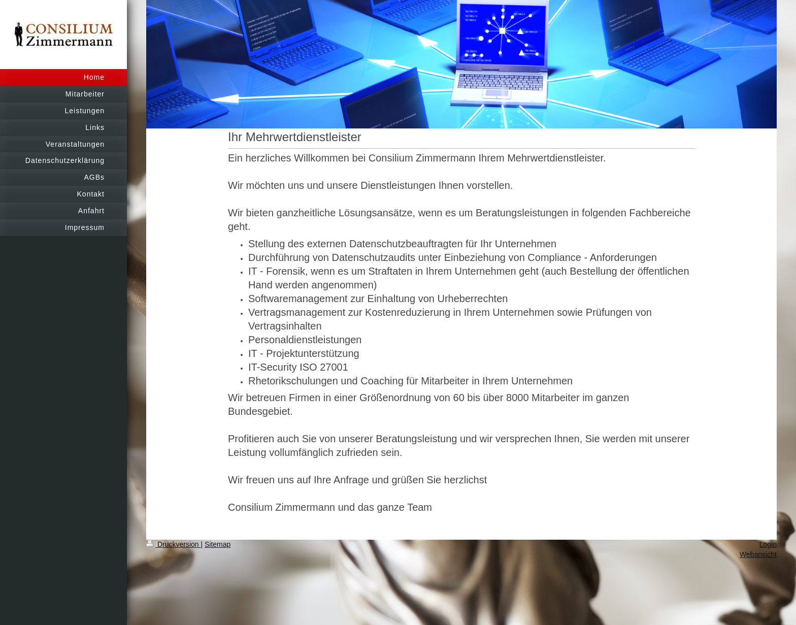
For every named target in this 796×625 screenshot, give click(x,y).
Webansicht (758, 554)
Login (768, 544)
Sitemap (217, 544)
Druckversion (173, 544)
